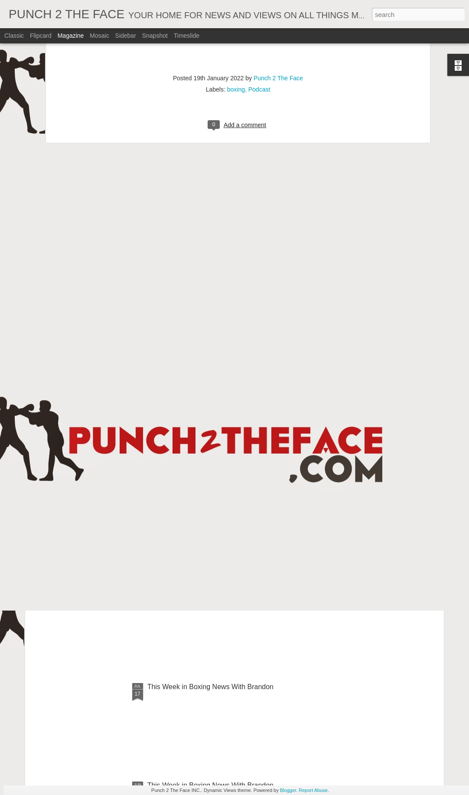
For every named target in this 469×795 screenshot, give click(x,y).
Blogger (288, 790)
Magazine (71, 35)
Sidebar (125, 35)
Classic (14, 35)
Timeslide (186, 35)
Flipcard (41, 35)
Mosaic (99, 35)
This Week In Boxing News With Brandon (210, 489)
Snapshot (155, 35)
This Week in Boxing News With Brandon (210, 686)
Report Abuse (313, 790)
